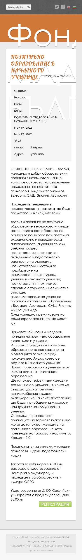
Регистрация (55, 504)
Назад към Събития (58, 76)
